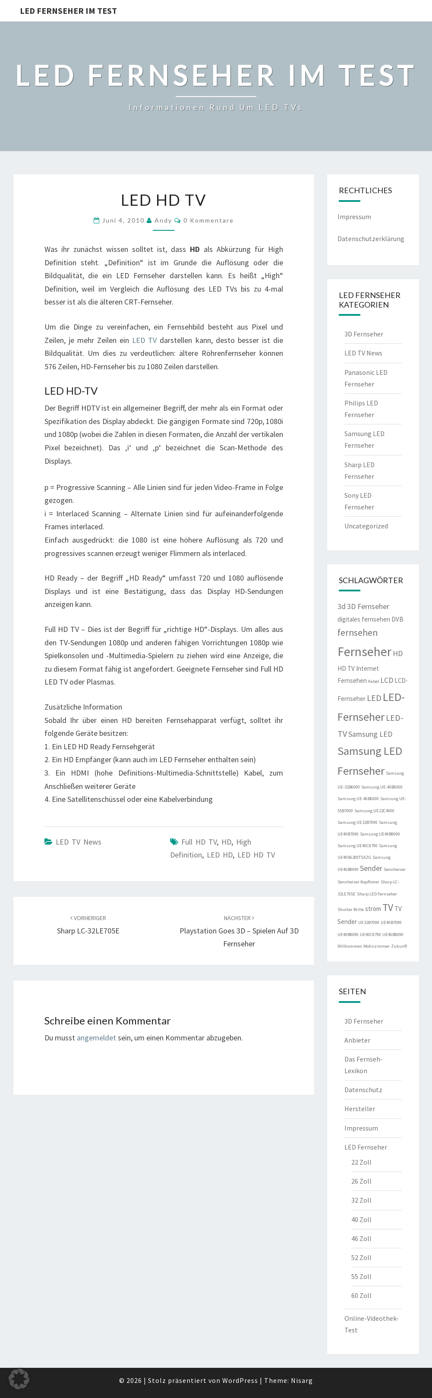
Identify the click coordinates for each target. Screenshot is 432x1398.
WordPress (240, 1380)
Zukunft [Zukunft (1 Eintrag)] (399, 946)
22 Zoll (361, 1162)
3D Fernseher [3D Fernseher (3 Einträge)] (368, 606)
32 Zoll (361, 1200)
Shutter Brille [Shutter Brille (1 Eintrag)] (350, 909)
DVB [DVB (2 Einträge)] (397, 619)
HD (226, 842)
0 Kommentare (208, 220)
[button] (19, 1379)
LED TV (144, 340)
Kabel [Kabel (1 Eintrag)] (373, 681)
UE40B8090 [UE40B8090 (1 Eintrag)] (348, 934)
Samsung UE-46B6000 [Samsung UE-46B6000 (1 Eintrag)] (358, 798)
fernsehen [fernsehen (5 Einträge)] (357, 632)
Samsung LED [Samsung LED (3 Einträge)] (370, 734)
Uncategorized (366, 526)
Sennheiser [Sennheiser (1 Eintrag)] (395, 869)
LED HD (220, 855)
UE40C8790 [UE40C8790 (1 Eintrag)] (370, 934)
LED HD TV (256, 855)
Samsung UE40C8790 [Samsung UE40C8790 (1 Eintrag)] (357, 845)
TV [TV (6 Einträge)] (387, 907)
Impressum (354, 216)
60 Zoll (361, 1295)
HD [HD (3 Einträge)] (398, 653)
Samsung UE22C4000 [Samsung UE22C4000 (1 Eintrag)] (374, 811)
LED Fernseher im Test (68, 10)
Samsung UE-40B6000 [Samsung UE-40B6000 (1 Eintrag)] (382, 787)
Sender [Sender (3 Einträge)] (371, 868)
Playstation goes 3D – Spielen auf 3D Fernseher (239, 931)
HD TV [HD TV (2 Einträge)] (346, 668)
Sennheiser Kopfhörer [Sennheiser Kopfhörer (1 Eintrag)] (358, 882)
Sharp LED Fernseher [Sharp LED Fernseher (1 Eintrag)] (377, 894)
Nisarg (302, 1380)
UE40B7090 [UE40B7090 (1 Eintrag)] (391, 922)
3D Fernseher (363, 334)
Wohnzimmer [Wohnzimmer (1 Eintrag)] (376, 946)
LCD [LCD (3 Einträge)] (386, 680)
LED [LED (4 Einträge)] (374, 697)
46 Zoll (361, 1238)
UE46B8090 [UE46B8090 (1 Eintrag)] (393, 934)
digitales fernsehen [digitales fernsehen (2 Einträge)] (363, 619)
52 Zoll (361, 1257)
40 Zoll (361, 1219)
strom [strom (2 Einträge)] (373, 909)
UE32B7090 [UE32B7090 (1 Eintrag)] (368, 922)
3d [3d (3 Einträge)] (341, 606)
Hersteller (359, 1108)
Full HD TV (199, 842)
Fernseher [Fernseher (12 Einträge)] (364, 652)
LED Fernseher (365, 1147)
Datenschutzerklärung (370, 238)
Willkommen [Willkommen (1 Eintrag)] (349, 946)
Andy (163, 220)
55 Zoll (361, 1276)
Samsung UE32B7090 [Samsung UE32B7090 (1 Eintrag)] (357, 822)
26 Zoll (361, 1181)
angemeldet (96, 1038)
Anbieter (357, 1040)
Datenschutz (363, 1089)
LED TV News (78, 842)
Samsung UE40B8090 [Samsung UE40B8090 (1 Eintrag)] (380, 834)
